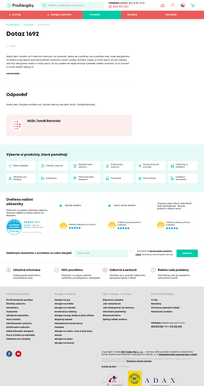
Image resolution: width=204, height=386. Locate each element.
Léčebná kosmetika (181, 178)
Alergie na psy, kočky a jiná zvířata (74, 315)
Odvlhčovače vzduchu (85, 166)
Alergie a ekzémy (61, 15)
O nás (154, 300)
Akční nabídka (20, 166)
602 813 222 (121, 6)
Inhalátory (51, 178)
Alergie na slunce (64, 343)
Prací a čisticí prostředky (20, 335)
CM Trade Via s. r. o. (132, 352)
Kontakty (171, 15)
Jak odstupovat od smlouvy (118, 308)
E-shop (17, 15)
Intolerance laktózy (66, 312)
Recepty (132, 15)
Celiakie (59, 327)
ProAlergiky (13, 25)
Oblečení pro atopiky (20, 178)
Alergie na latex (64, 339)
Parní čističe (149, 178)
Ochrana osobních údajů (165, 308)
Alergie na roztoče (65, 308)
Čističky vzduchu (54, 166)
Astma (58, 335)
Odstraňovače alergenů (86, 178)
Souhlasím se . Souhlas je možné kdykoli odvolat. (155, 253)
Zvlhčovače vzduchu (117, 166)
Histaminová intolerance (69, 323)
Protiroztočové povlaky (151, 166)
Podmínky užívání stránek (139, 361)
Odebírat (187, 253)
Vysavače (116, 178)
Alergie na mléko (64, 304)
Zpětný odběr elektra (115, 319)
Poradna (95, 15)
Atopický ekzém (63, 319)
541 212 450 (176, 327)
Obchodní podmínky (114, 312)
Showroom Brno (112, 315)
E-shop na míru (109, 366)
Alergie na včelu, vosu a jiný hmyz (73, 331)
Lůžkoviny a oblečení (182, 166)
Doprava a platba (113, 300)
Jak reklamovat (112, 304)
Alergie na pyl (62, 300)
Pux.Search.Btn (44, 5)
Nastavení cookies (161, 312)
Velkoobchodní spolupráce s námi (177, 355)
